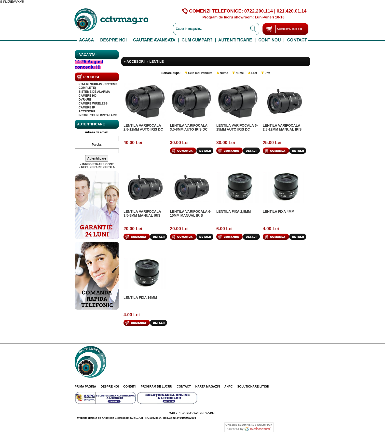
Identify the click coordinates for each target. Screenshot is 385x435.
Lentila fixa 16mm (140, 298)
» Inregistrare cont (97, 164)
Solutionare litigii (253, 386)
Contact (184, 386)
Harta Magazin (207, 386)
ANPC (228, 386)
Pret (254, 73)
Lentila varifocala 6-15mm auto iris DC (237, 127)
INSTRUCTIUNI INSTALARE (98, 115)
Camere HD (87, 95)
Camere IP (87, 107)
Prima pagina (85, 386)
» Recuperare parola (97, 167)
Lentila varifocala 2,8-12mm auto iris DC (143, 127)
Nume (224, 73)
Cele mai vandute (200, 73)
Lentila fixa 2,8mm (233, 211)
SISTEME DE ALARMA (94, 91)
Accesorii (87, 111)
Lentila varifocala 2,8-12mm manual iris (282, 127)
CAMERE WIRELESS (93, 103)
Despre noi (110, 386)
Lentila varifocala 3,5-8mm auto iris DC (188, 127)
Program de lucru (156, 386)
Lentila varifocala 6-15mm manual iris (190, 213)
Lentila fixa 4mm (278, 211)
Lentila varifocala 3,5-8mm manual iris (142, 213)
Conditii (129, 386)
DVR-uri (85, 99)
